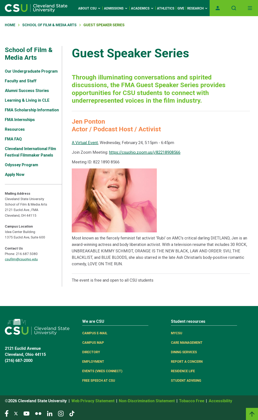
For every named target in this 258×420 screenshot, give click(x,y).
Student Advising (186, 380)
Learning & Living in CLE (27, 100)
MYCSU (176, 333)
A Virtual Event (85, 142)
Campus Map (93, 343)
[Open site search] (234, 8)
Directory (91, 352)
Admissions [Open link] (116, 8)
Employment (93, 362)
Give (180, 8)
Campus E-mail (94, 333)
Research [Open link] (197, 8)
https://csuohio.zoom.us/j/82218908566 (144, 152)
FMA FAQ (13, 139)
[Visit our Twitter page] (16, 413)
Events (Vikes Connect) (102, 371)
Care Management (187, 343)
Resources (15, 129)
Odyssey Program (21, 164)
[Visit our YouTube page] (26, 413)
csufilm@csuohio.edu (21, 259)
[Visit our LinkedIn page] (49, 413)
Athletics (165, 8)
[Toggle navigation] (250, 8)
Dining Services (184, 352)
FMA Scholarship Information (32, 110)
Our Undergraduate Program (31, 71)
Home (10, 25)
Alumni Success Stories (27, 90)
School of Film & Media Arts (49, 25)
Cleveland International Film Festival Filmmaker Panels (30, 152)
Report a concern (187, 362)
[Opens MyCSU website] (218, 8)
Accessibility (220, 400)
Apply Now (14, 174)
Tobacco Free (192, 400)
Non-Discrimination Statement (147, 400)
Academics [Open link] (142, 8)
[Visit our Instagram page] (61, 413)
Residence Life (183, 371)
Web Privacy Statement (93, 400)
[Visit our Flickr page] (38, 413)
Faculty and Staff (20, 80)
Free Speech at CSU (98, 380)
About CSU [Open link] (89, 8)
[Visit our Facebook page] (6, 413)
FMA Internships (20, 119)
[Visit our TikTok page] (71, 413)
